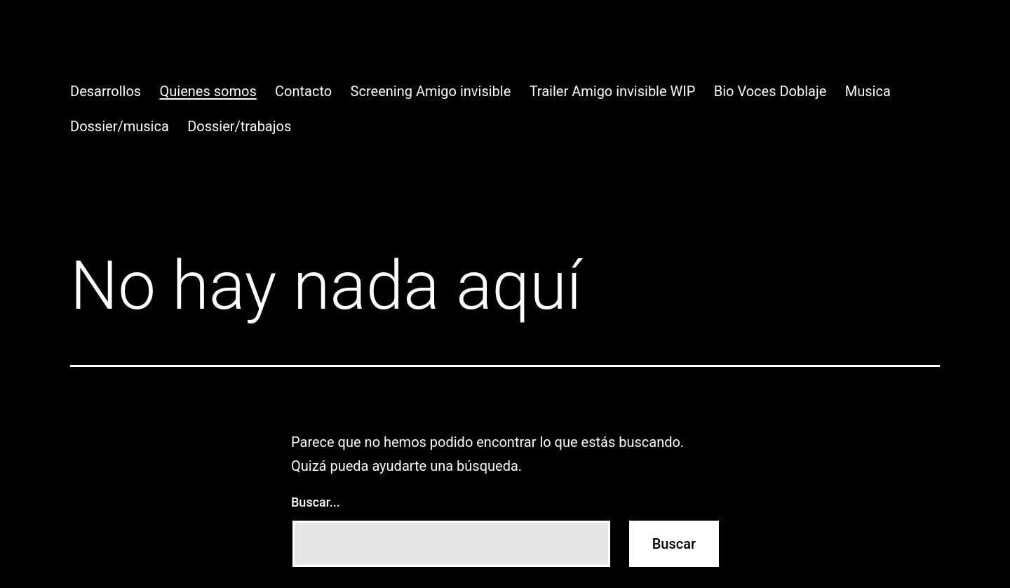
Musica (868, 91)
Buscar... (315, 502)
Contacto (303, 91)
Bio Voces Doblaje (770, 91)
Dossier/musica (119, 126)
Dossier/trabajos (239, 126)
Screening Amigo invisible (431, 91)
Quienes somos (208, 91)
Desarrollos (105, 91)
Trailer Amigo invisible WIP (613, 91)
